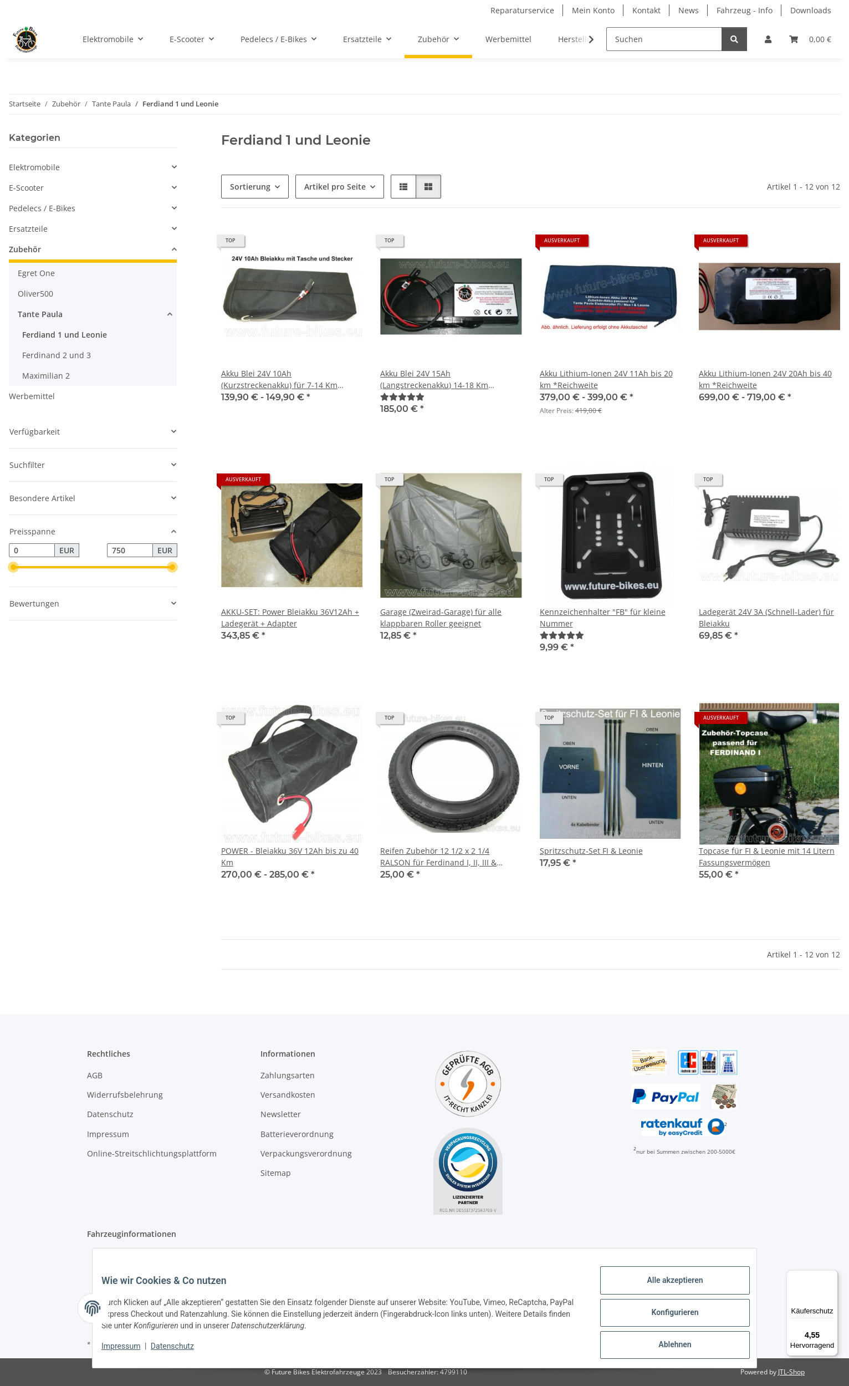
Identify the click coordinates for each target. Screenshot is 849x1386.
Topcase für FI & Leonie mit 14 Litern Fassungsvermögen (767, 856)
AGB (95, 1075)
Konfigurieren (665, 1317)
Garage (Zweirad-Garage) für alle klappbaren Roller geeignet (441, 618)
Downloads (810, 10)
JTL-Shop (791, 1372)
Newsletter (280, 1114)
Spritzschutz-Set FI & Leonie (591, 850)
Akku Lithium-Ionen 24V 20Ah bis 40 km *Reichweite (765, 379)
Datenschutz (181, 1351)
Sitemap (275, 1173)
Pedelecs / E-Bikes (42, 208)
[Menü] (831, 1276)
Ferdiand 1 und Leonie (64, 334)
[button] (768, 39)
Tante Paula (40, 314)
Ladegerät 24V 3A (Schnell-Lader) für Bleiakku (766, 618)
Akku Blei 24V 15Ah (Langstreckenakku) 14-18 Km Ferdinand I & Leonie (434, 379)
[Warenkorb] (810, 39)
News (688, 10)
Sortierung (250, 186)
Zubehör (25, 249)
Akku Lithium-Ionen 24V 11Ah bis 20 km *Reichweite (606, 379)
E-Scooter (26, 187)
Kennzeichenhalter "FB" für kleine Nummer (603, 618)
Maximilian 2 (46, 375)
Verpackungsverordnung (306, 1153)
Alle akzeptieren (666, 1289)
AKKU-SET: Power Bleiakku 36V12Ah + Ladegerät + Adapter (290, 618)
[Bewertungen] (402, 396)
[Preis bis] (130, 550)
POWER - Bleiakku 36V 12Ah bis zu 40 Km (290, 856)
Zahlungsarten (287, 1075)
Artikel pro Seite (335, 186)
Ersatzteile (28, 228)
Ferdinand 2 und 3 (56, 355)
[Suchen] (664, 39)
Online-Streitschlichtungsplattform (152, 1153)
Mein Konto (593, 10)
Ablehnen (665, 1346)
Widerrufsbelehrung (125, 1094)
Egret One (36, 273)
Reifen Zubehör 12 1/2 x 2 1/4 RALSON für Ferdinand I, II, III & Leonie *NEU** (438, 856)
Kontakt (646, 10)
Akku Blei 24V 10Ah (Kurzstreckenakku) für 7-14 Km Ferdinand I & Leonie (279, 379)
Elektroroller (132, 1254)
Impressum (129, 1351)
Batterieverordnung (297, 1134)
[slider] (13, 567)
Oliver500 (35, 293)
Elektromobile (34, 167)
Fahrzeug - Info (745, 10)
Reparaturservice (522, 10)
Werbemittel (32, 396)
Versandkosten (287, 1094)
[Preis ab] (32, 550)
